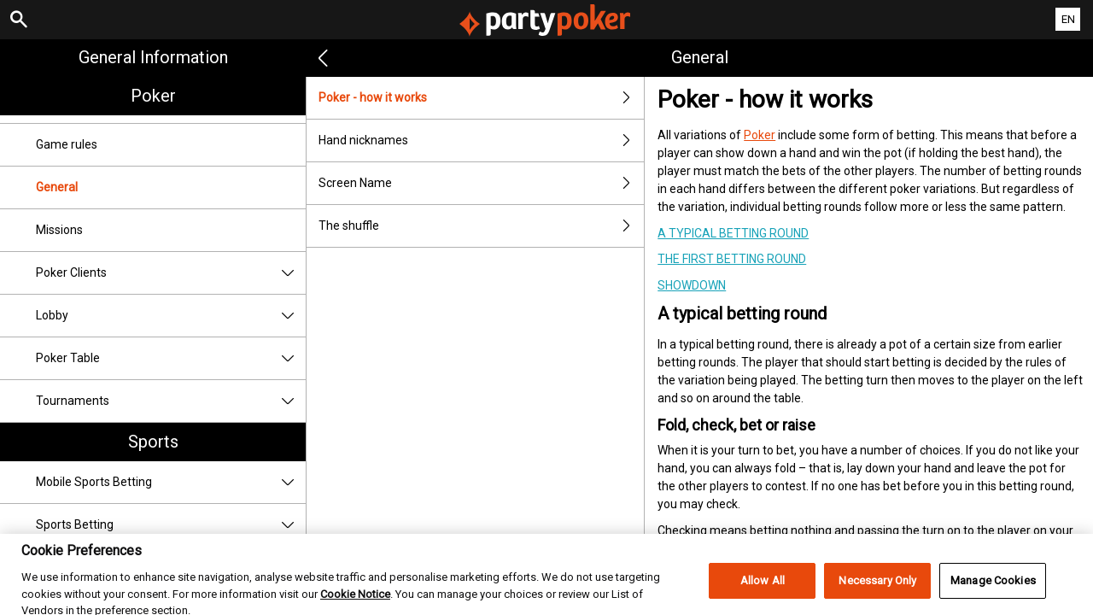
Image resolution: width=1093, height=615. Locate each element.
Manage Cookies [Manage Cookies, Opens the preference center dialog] (993, 589)
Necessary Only (877, 589)
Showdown (692, 285)
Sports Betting (171, 525)
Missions (59, 230)
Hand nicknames (481, 140)
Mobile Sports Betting (171, 482)
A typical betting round (733, 233)
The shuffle (481, 226)
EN (1068, 19)
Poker (153, 95)
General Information (153, 57)
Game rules (66, 144)
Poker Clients (171, 273)
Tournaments (171, 401)
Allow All (762, 589)
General (57, 187)
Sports (153, 441)
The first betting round (732, 259)
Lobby (171, 316)
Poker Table (171, 358)
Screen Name (481, 183)
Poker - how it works (481, 98)
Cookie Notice (355, 602)
